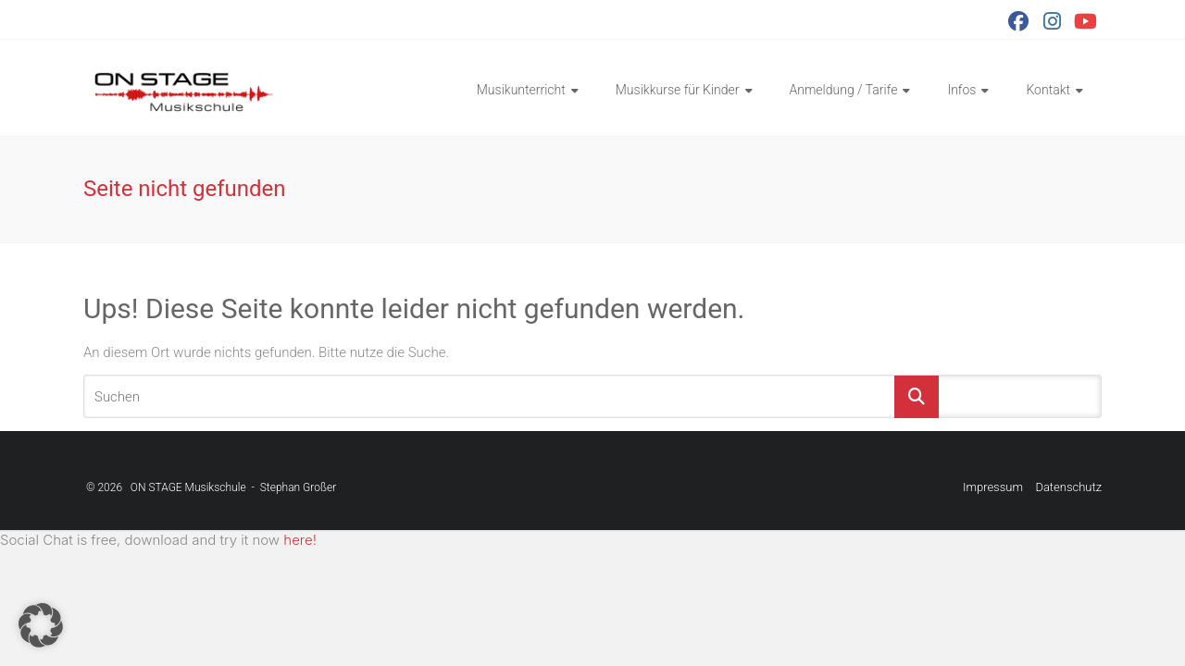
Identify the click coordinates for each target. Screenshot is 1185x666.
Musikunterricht (521, 89)
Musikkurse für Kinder (678, 89)
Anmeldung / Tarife (844, 89)
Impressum (993, 487)
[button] (40, 625)
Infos (961, 89)
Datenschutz (1068, 487)
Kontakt (1048, 89)
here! (300, 540)
